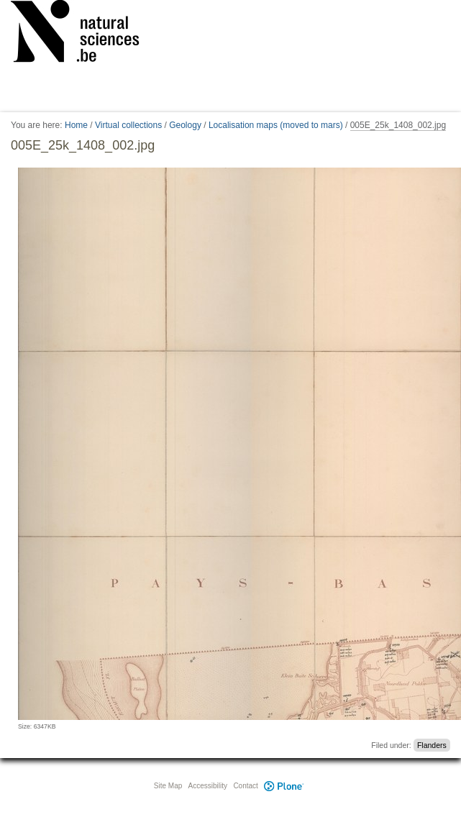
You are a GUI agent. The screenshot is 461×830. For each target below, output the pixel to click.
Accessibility (207, 786)
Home (76, 125)
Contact (245, 786)
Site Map (168, 786)
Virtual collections (128, 125)
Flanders (432, 745)
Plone (284, 786)
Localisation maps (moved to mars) (276, 125)
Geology (185, 125)
